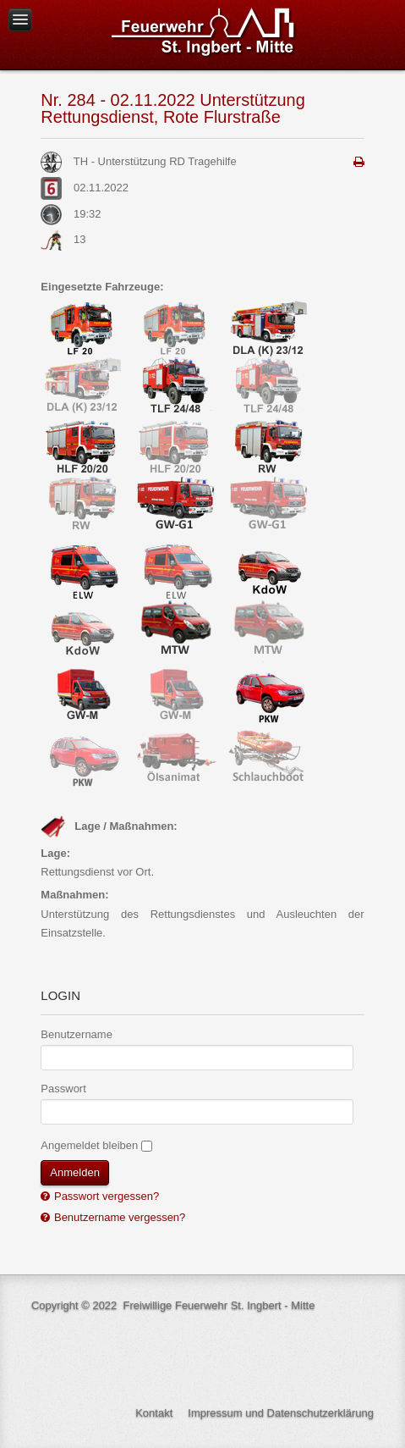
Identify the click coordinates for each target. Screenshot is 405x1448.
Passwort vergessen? (105, 1196)
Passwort (63, 1088)
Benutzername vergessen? (118, 1217)
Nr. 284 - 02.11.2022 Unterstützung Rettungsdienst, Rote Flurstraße (172, 108)
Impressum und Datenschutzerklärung (281, 1413)
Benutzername (76, 1034)
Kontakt (153, 1413)
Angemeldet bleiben (89, 1145)
